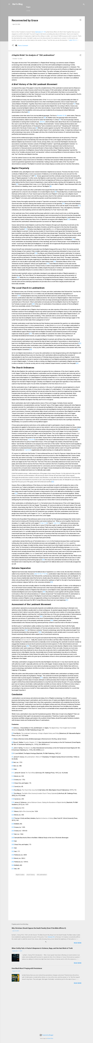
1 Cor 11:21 (56, 567)
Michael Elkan (50, 1038)
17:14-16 (44, 618)
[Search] (84, 4)
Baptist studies (20, 919)
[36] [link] (27, 690)
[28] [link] (43, 604)
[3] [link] (45, 162)
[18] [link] (18, 322)
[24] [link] (77, 408)
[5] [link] (36, 172)
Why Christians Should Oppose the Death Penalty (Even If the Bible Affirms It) (39, 972)
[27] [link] (16, 538)
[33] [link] (52, 665)
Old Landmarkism (42, 919)
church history (31, 919)
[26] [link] (53, 526)
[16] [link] (55, 306)
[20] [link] (33, 348)
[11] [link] (79, 250)
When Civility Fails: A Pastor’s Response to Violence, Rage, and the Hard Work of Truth (42, 992)
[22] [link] (80, 388)
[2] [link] (29, 156)
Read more (77, 987)
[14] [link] (73, 284)
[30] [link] (44, 636)
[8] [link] (50, 231)
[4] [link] (59, 164)
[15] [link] (36, 298)
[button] (80, 20)
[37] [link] (41, 722)
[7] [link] (17, 228)
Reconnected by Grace (25, 20)
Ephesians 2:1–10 (40, 76)
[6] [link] (35, 220)
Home (28, 11)
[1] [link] (74, 148)
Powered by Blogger (46, 1035)
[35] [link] (40, 676)
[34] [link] (26, 674)
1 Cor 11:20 (43, 567)
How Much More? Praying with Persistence (27, 1013)
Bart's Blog (17, 4)
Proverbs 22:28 (61, 160)
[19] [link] (19, 340)
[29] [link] (51, 626)
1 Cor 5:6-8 (31, 484)
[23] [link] (30, 394)
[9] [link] (55, 236)
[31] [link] (67, 644)
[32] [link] (41, 661)
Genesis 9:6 (51, 981)
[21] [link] (30, 378)
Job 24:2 (42, 166)
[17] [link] (48, 308)
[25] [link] (78, 474)
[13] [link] (26, 273)
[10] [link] (63, 248)
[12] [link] (68, 264)
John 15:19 (37, 618)
